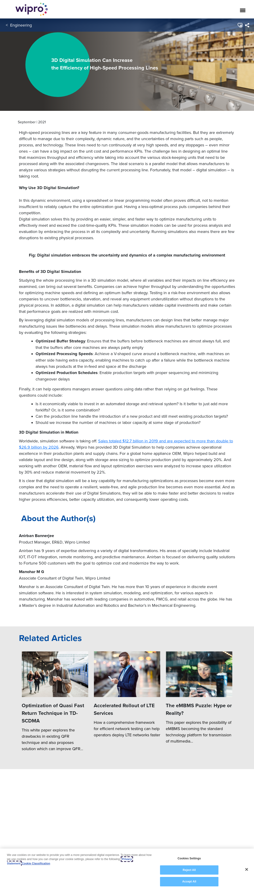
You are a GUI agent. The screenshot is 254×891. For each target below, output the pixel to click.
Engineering (21, 25)
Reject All (189, 870)
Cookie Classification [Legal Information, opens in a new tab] (36, 863)
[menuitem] (247, 25)
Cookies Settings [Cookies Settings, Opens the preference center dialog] (189, 858)
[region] (127, 870)
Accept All (189, 881)
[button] (239, 25)
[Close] (247, 869)
